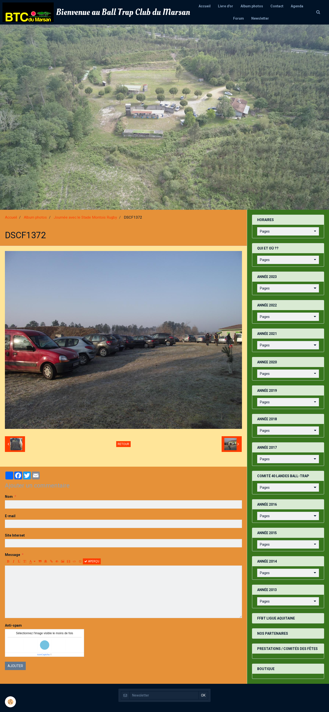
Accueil (205, 6)
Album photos (251, 6)
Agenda (297, 6)
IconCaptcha (43, 654)
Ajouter (15, 666)
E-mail (10, 516)
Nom (9, 497)
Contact (276, 6)
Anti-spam (13, 625)
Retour (123, 444)
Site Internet (15, 535)
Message (12, 555)
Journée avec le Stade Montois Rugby (85, 217)
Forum (238, 18)
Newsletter (260, 18)
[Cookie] (10, 701)
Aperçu (91, 561)
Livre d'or (225, 6)
